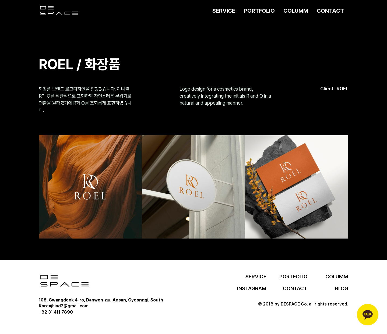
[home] (59, 11)
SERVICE (223, 10)
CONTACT (330, 10)
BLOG (341, 288)
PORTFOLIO (259, 10)
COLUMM (295, 10)
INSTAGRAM (251, 288)
